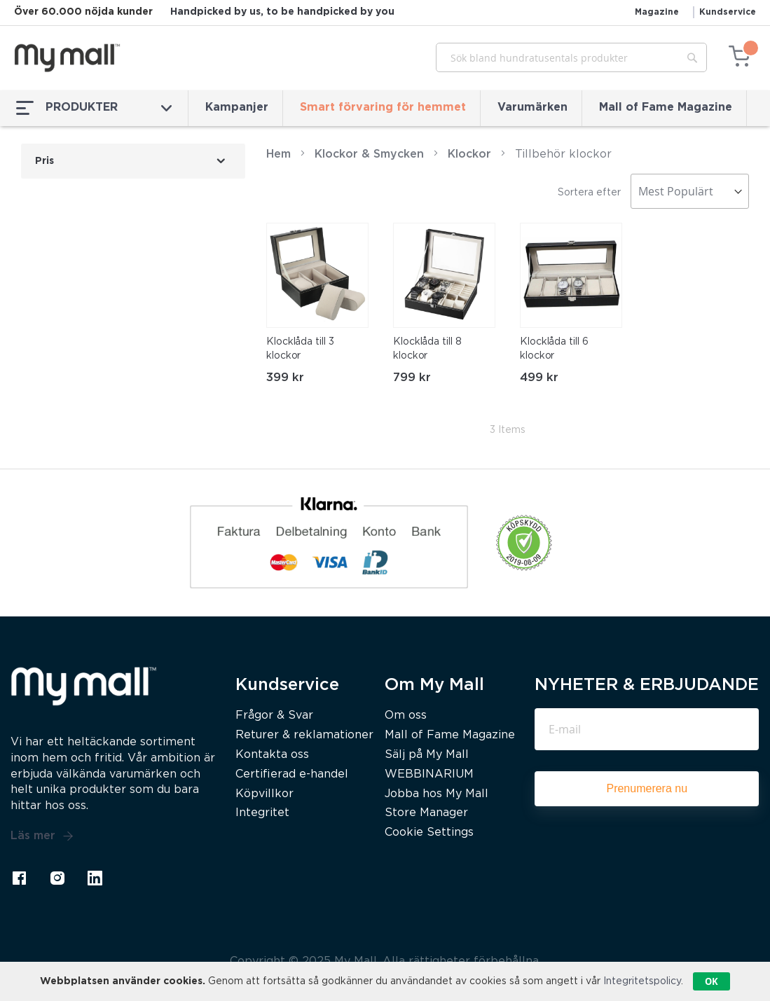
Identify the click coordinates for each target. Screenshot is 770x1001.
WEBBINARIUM (429, 774)
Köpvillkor (264, 794)
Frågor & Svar (274, 715)
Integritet (262, 813)
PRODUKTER (94, 107)
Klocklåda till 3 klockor (300, 349)
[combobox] (571, 57)
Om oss (406, 715)
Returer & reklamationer (304, 735)
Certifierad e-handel (291, 774)
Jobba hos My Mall (436, 794)
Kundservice (727, 12)
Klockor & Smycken (369, 154)
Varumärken (532, 107)
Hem (278, 154)
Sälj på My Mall (427, 755)
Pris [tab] (44, 161)
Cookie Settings (429, 832)
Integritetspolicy (642, 981)
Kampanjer (236, 107)
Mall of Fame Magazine (665, 107)
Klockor (469, 154)
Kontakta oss (272, 755)
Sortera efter (589, 192)
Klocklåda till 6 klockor (554, 349)
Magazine (657, 12)
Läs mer (42, 836)
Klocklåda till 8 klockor (427, 349)
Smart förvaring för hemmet (383, 107)
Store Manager (426, 813)
